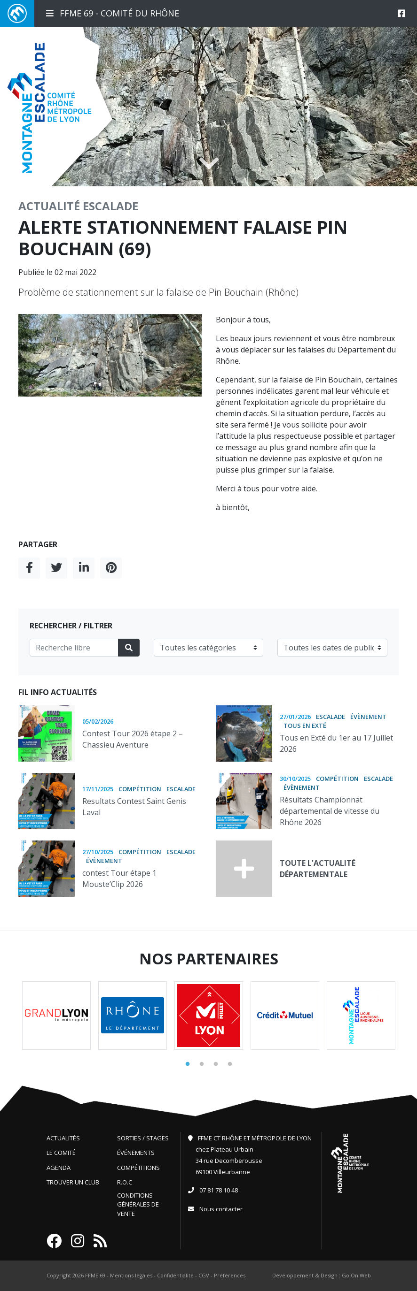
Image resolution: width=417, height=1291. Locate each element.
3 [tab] (215, 1064)
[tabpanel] (56, 1015)
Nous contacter (221, 1209)
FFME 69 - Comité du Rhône (112, 13)
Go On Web (356, 1275)
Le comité (61, 1152)
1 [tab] (187, 1064)
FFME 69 (95, 1275)
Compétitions (138, 1167)
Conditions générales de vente (138, 1204)
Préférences (229, 1275)
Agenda (59, 1167)
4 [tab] (230, 1064)
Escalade (110, 206)
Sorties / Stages (143, 1138)
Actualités (63, 1138)
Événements (136, 1152)
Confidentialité (175, 1275)
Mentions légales (131, 1275)
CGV (203, 1275)
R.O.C (124, 1182)
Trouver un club (73, 1182)
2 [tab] (201, 1064)
